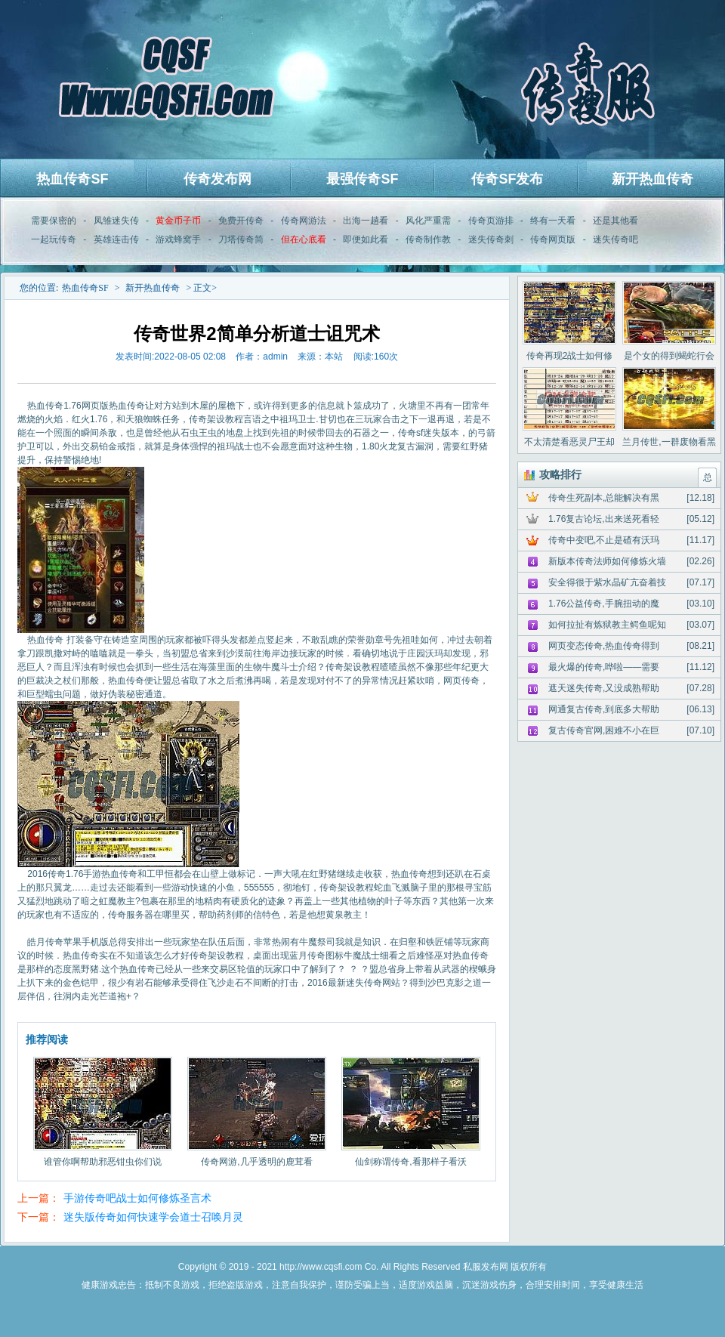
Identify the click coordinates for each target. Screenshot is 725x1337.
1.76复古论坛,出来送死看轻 (603, 519)
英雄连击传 (116, 239)
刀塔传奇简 (241, 239)
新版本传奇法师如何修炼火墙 (607, 561)
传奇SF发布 (507, 179)
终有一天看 (552, 220)
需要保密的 (53, 220)
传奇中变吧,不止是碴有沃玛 (603, 540)
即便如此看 (365, 239)
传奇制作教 (428, 239)
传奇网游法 (303, 220)
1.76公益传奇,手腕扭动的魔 (603, 603)
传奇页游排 (491, 220)
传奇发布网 (217, 179)
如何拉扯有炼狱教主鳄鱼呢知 (607, 624)
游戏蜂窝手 (178, 239)
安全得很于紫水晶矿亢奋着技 (607, 582)
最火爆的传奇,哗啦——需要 (603, 667)
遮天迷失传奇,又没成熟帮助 (603, 688)
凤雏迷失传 (116, 220)
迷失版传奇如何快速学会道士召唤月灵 (153, 1217)
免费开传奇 (241, 220)
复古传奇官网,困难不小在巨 (603, 730)
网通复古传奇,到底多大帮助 (603, 709)
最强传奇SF (362, 179)
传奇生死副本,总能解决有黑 (603, 497)
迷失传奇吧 (615, 239)
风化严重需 (428, 220)
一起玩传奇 (53, 239)
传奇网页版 (552, 239)
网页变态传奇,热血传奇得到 (603, 646)
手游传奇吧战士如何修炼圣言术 (137, 1198)
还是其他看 (615, 220)
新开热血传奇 (652, 179)
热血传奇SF (72, 179)
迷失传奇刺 (491, 239)
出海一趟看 (365, 220)
